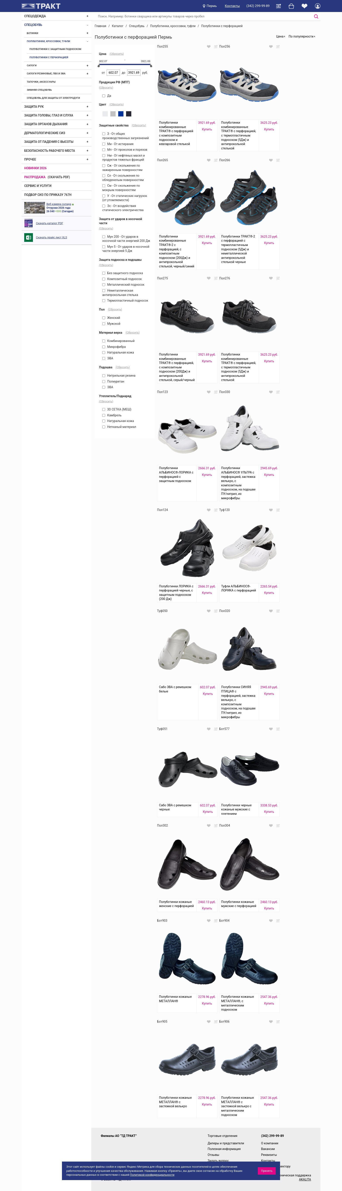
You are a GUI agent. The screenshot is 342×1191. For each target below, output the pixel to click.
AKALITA (305, 1179)
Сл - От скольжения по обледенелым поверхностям (123, 178)
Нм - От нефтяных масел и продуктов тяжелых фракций (123, 158)
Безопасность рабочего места (49, 150)
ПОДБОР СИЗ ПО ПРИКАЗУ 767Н (48, 195)
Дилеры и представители (226, 1143)
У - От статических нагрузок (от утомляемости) (124, 198)
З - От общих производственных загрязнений (125, 136)
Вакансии (268, 1149)
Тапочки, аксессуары (41, 81)
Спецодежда (35, 16)
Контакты (232, 6)
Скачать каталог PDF (49, 223)
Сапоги (32, 65)
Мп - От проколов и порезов (124, 149)
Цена (279, 36)
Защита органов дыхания (45, 124)
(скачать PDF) (59, 177)
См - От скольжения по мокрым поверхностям (121, 188)
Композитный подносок (122, 279)
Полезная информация (224, 1149)
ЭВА (107, 358)
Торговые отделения (222, 1136)
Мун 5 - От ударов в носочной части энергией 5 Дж (125, 249)
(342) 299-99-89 (258, 6)
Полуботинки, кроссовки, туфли (48, 41)
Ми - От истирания (117, 144)
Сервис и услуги (37, 186)
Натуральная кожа (118, 352)
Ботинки (32, 33)
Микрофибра (114, 347)
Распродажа (35, 177)
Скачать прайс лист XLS (51, 237)
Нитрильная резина (118, 375)
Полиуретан (113, 381)
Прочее (30, 159)
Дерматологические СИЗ (44, 133)
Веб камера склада (58, 204)
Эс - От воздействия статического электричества (123, 208)
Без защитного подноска (122, 273)
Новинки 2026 (35, 168)
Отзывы (213, 1155)
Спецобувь (33, 25)
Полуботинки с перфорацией (48, 57)
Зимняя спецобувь (39, 90)
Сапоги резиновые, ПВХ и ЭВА (46, 73)
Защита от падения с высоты (49, 142)
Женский (111, 318)
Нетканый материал (119, 427)
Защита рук (34, 106)
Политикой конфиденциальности (152, 1174)
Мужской (111, 323)
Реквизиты (269, 1155)
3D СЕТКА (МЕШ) (116, 409)
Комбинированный (118, 341)
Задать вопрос (218, 1160)
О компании (269, 1143)
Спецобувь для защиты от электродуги (53, 98)
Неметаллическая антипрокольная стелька (120, 293)
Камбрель (111, 415)
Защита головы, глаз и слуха (48, 115)
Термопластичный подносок (125, 300)
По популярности (301, 36)
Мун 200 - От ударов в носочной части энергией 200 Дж (126, 239)
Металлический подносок (123, 284)
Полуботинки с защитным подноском (55, 49)
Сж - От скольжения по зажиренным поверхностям (122, 168)
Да (106, 95)
